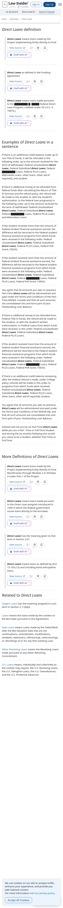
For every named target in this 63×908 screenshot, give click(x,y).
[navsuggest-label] (4, 4)
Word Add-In (28, 11)
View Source (17, 47)
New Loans (8, 627)
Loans (5, 615)
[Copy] (45, 47)
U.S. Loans (8, 664)
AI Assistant (12, 11)
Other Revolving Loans (14, 649)
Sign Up (49, 4)
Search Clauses (47, 11)
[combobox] (4, 4)
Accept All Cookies (18, 900)
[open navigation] (60, 4)
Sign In (36, 4)
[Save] (38, 47)
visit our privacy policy (42, 893)
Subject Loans (9, 603)
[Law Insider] (19, 4)
